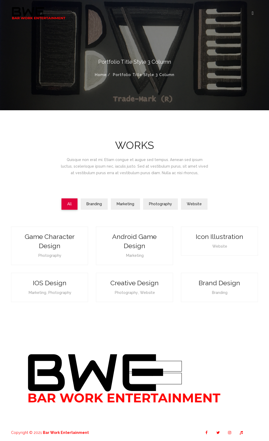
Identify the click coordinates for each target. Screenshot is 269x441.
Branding (219, 292)
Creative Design (134, 283)
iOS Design (49, 283)
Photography (49, 255)
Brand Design (219, 283)
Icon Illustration (219, 236)
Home (101, 75)
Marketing (135, 255)
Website (219, 246)
